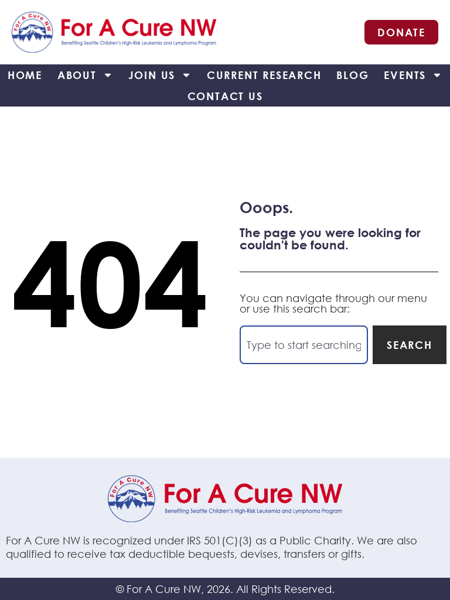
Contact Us (225, 96)
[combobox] (304, 344)
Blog (352, 74)
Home (25, 74)
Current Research (264, 74)
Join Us (160, 74)
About (85, 74)
